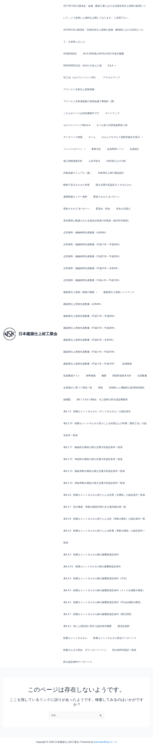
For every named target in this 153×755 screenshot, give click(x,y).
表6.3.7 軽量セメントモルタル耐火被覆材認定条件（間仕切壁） (98, 614)
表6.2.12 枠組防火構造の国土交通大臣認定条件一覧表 (92, 459)
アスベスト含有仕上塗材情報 (78, 89)
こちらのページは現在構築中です (81, 113)
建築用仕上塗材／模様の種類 (80, 292)
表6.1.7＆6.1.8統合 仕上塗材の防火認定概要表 (100, 399)
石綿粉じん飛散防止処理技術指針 (124, 387)
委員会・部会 (101, 208)
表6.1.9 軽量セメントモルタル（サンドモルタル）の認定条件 (96, 411)
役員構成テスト (71, 375)
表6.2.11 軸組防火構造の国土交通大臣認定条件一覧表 (92, 447)
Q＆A (110, 66)
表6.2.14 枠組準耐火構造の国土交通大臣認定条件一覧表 (93, 483)
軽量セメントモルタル (75, 638)
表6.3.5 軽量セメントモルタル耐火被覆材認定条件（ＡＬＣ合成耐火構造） (103, 590)
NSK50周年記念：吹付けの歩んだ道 (82, 65)
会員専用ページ (112, 149)
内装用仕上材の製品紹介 (109, 172)
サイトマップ (110, 113)
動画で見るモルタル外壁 (76, 184)
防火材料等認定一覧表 (122, 650)
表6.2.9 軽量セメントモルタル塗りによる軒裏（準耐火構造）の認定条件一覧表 (105, 536)
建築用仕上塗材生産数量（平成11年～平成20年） (89, 316)
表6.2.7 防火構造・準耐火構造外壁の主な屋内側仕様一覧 (94, 506)
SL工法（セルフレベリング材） (80, 77)
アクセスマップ (109, 77)
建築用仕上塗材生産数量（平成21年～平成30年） (89, 328)
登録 (98, 387)
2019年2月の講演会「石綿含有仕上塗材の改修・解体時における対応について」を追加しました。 (103, 35)
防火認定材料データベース (77, 661)
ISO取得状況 (69, 53)
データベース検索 (72, 137)
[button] (112, 66)
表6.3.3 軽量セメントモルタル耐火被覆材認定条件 (90, 554)
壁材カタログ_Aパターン (104, 196)
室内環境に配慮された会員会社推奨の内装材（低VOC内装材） (96, 220)
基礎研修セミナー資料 (75, 196)
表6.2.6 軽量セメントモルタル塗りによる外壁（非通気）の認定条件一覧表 (103, 494)
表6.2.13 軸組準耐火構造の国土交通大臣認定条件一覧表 (93, 471)
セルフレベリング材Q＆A (76, 125)
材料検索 (89, 375)
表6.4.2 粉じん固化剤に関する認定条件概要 (87, 626)
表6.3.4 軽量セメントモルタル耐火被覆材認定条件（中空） (95, 578)
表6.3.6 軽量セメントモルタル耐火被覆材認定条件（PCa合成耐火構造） (102, 602)
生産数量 (137, 375)
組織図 (66, 399)
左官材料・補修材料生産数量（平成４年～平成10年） (91, 280)
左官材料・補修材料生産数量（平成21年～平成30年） (92, 256)
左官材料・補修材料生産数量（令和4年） (85, 232)
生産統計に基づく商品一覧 (77, 387)
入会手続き (93, 161)
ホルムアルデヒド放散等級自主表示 (119, 137)
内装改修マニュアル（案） (77, 172)
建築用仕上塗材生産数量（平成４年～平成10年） (89, 351)
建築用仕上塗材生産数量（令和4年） (82, 304)
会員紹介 (130, 149)
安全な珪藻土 (120, 208)
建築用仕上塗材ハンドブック (117, 292)
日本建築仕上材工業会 (38, 334)
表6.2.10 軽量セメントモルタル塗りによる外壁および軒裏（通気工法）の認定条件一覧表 (104, 429)
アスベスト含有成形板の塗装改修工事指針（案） (89, 101)
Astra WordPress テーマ (105, 742)
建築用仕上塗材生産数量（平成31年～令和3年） (89, 339)
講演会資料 (122, 626)
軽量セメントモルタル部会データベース (112, 638)
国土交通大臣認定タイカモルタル (112, 184)
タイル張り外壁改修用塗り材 (110, 125)
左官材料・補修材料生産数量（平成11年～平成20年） (92, 244)
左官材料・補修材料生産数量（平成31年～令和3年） (91, 268)
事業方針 (94, 149)
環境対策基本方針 (117, 375)
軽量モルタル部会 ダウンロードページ (84, 650)
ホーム (90, 137)
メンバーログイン (74, 149)
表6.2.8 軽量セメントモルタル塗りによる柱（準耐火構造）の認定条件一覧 (103, 518)
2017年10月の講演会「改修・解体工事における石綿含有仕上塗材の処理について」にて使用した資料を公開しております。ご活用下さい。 (105, 11)
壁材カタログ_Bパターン (76, 208)
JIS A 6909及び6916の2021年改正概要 (101, 53)
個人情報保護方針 (72, 161)
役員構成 (125, 363)
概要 (101, 375)
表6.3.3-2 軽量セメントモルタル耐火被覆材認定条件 (91, 566)
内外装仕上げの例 (113, 161)
